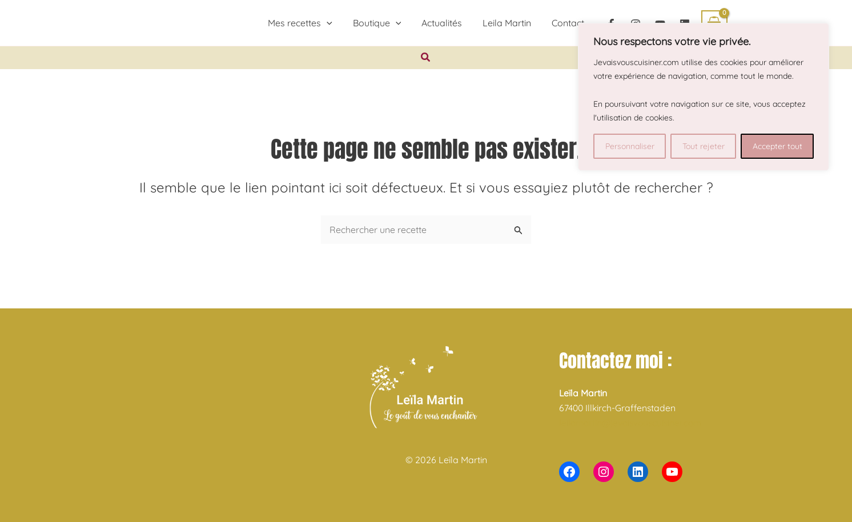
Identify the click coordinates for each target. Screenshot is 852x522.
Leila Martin (504, 23)
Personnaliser (629, 146)
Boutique (379, 23)
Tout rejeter (703, 146)
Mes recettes (304, 23)
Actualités (441, 23)
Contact (563, 23)
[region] (703, 97)
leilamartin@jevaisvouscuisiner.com (633, 422)
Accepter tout (777, 146)
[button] (331, 23)
